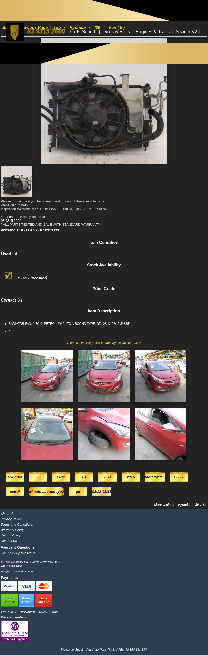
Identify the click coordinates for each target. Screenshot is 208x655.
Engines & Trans (153, 31)
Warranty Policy (12, 530)
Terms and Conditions (17, 524)
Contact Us (9, 541)
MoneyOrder (26, 600)
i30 (196, 505)
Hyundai (184, 505)
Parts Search (84, 31)
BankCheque (43, 600)
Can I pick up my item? (18, 553)
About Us (7, 514)
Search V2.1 (188, 31)
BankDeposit (9, 600)
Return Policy (10, 535)
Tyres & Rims (116, 31)
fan (205, 505)
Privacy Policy (11, 519)
